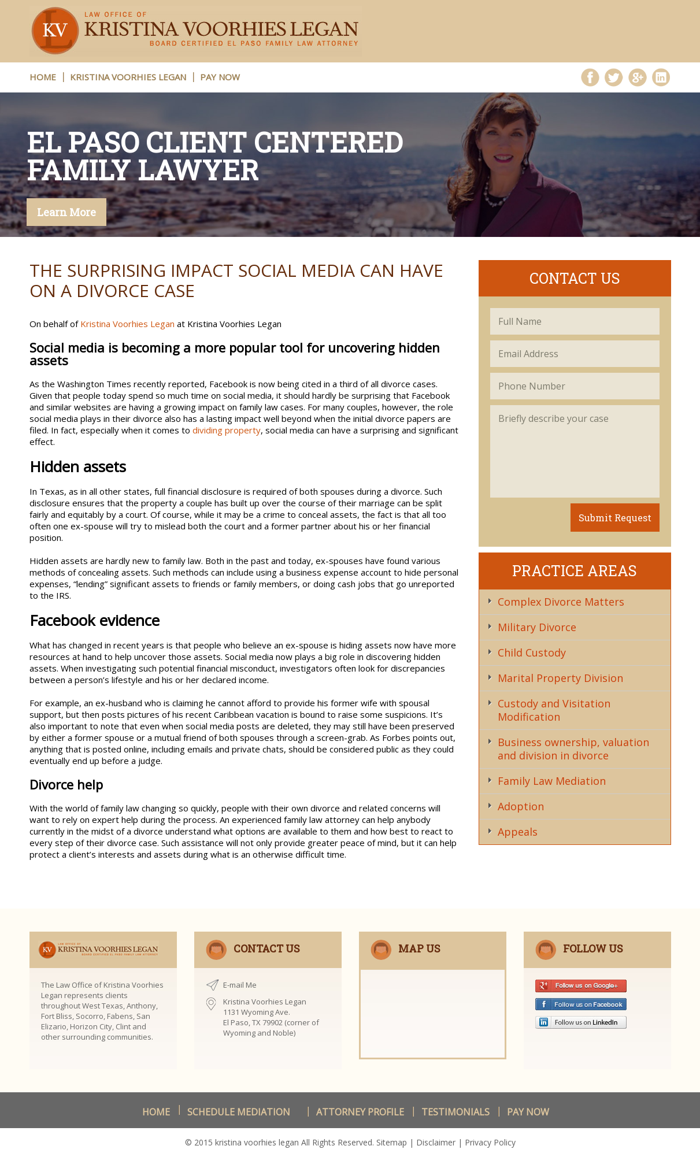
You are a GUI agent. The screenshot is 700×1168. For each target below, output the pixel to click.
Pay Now (220, 77)
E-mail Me (240, 985)
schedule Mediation (238, 1112)
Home (156, 1112)
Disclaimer (435, 1142)
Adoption (521, 806)
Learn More (66, 212)
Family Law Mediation (552, 781)
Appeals (518, 832)
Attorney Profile (360, 1112)
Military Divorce (537, 627)
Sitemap (391, 1142)
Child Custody (532, 652)
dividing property (226, 430)
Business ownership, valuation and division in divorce (573, 748)
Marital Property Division (560, 678)
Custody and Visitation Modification (554, 710)
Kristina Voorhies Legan (128, 77)
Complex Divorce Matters (561, 602)
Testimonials (455, 1112)
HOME (42, 77)
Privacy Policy (490, 1142)
